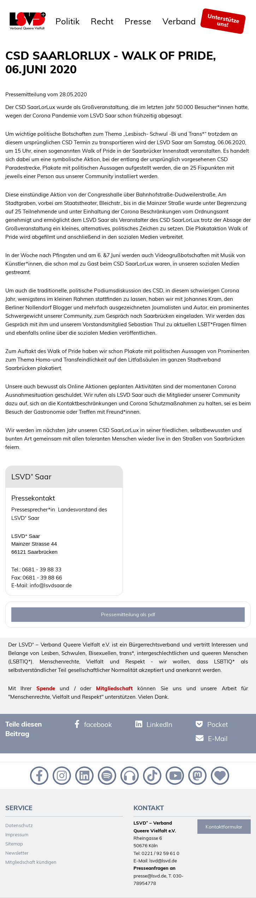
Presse (138, 21)
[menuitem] (67, 21)
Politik (67, 21)
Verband (179, 21)
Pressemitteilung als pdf (128, 614)
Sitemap (14, 844)
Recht (102, 21)
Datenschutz (19, 825)
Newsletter (17, 853)
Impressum (16, 834)
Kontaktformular (224, 827)
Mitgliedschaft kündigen (30, 862)
